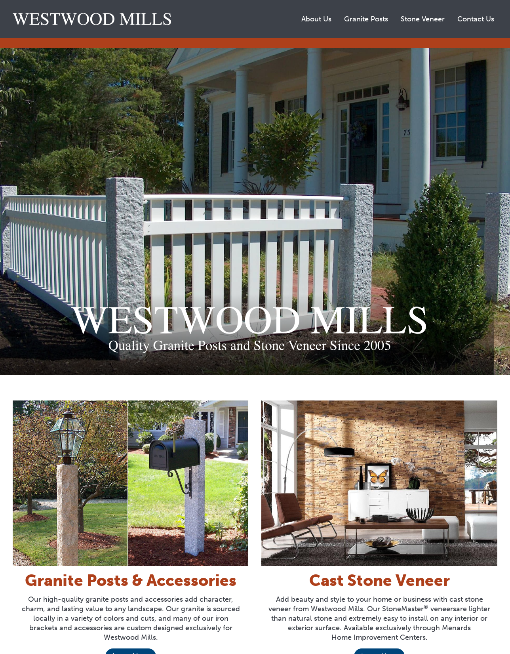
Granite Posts (366, 19)
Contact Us (475, 19)
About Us (316, 19)
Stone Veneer (423, 19)
